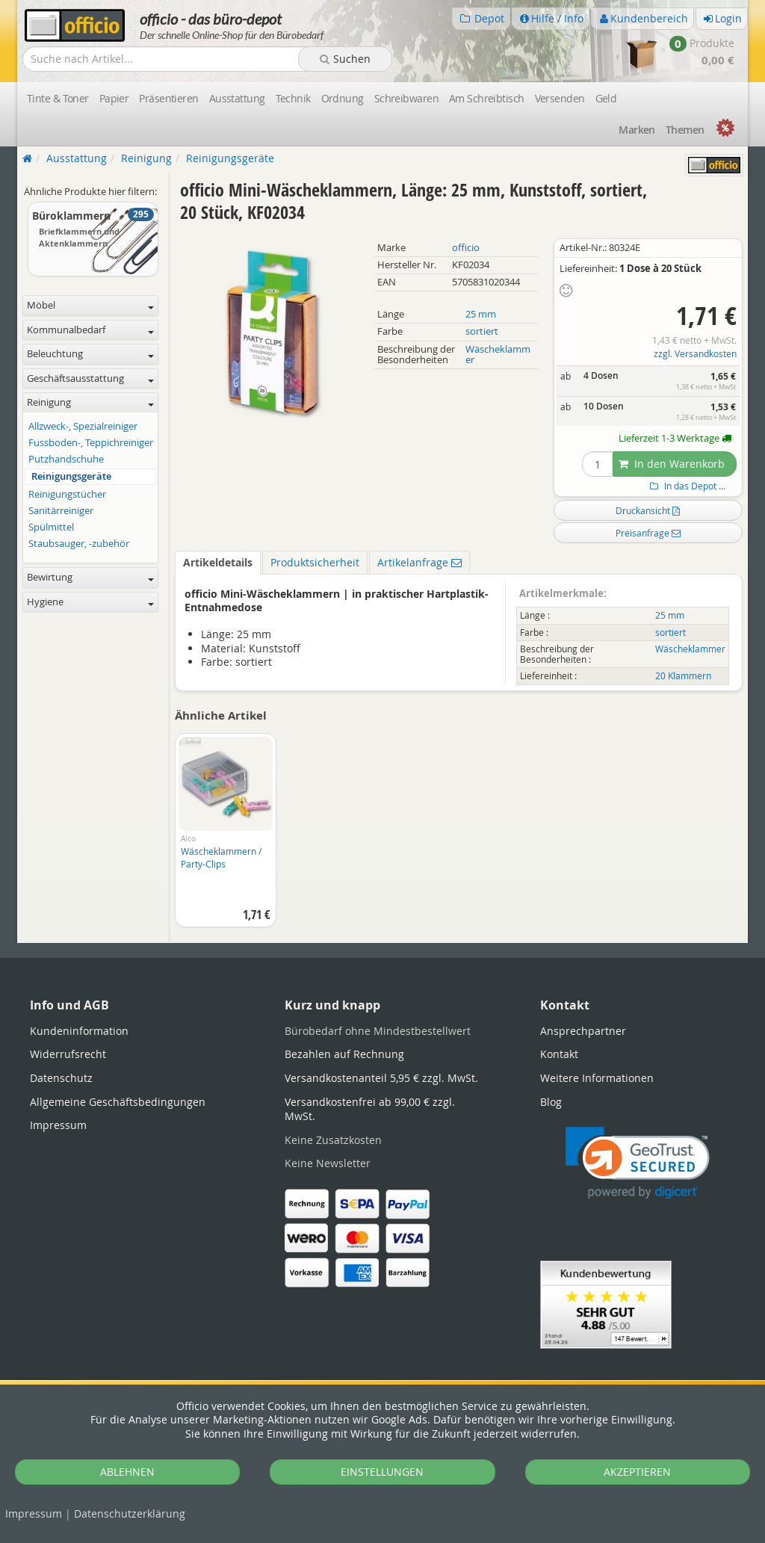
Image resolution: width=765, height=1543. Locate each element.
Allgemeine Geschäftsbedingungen (117, 1102)
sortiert (481, 331)
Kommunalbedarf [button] (90, 330)
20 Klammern (683, 675)
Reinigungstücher (67, 494)
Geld (606, 98)
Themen (685, 130)
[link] (638, 1163)
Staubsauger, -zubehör (78, 543)
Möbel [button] (90, 305)
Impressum (33, 1513)
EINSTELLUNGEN (382, 1472)
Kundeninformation (79, 1031)
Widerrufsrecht (68, 1054)
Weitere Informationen (597, 1078)
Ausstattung (237, 98)
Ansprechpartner (583, 1031)
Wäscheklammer (497, 354)
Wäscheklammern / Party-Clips (221, 857)
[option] (225, 837)
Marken (637, 130)
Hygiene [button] (90, 602)
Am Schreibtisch (486, 98)
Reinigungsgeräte (71, 476)
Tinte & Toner (58, 98)
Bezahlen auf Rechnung (344, 1054)
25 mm (480, 314)
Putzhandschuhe (66, 459)
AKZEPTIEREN (637, 1472)
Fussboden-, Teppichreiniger (90, 442)
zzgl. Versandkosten (695, 353)
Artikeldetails (218, 562)
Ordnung (342, 98)
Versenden (560, 98)
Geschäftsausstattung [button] (90, 378)
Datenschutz (129, 1513)
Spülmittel (51, 527)
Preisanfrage (648, 533)
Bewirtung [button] (90, 577)
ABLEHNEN (127, 1472)
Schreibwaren (406, 98)
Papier (114, 98)
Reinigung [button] (90, 402)
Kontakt (559, 1054)
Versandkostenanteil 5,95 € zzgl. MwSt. (381, 1078)
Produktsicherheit (314, 562)
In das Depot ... (685, 486)
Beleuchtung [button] (90, 353)
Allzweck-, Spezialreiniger (82, 426)
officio (466, 247)
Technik (293, 98)
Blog (551, 1102)
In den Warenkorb (672, 464)
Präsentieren (168, 98)
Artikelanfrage (419, 562)
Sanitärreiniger (60, 510)
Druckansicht (648, 510)
